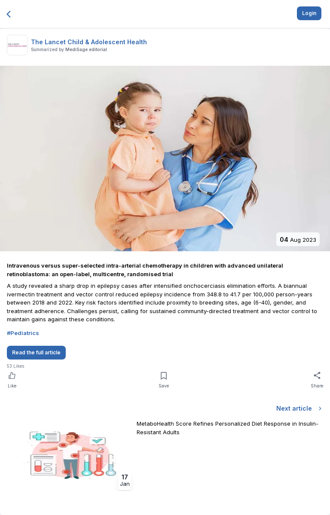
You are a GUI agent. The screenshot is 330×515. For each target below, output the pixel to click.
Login (309, 13)
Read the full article (36, 352)
